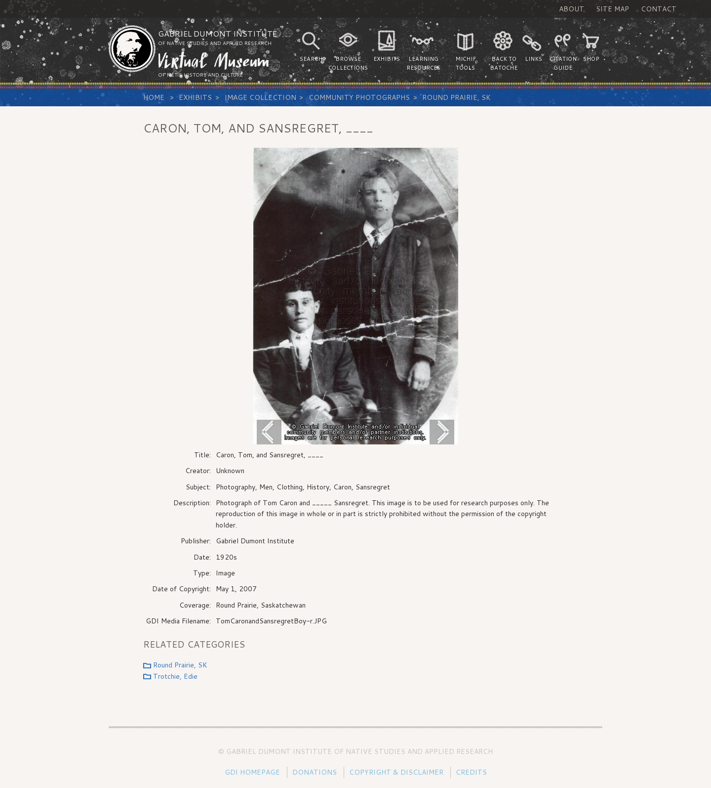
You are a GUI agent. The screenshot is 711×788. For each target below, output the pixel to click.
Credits (471, 772)
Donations (314, 772)
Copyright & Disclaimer (396, 772)
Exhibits (195, 97)
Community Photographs (359, 97)
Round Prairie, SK (456, 97)
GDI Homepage (252, 772)
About (571, 9)
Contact (658, 9)
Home (153, 97)
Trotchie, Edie (175, 676)
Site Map (612, 9)
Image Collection (260, 97)
